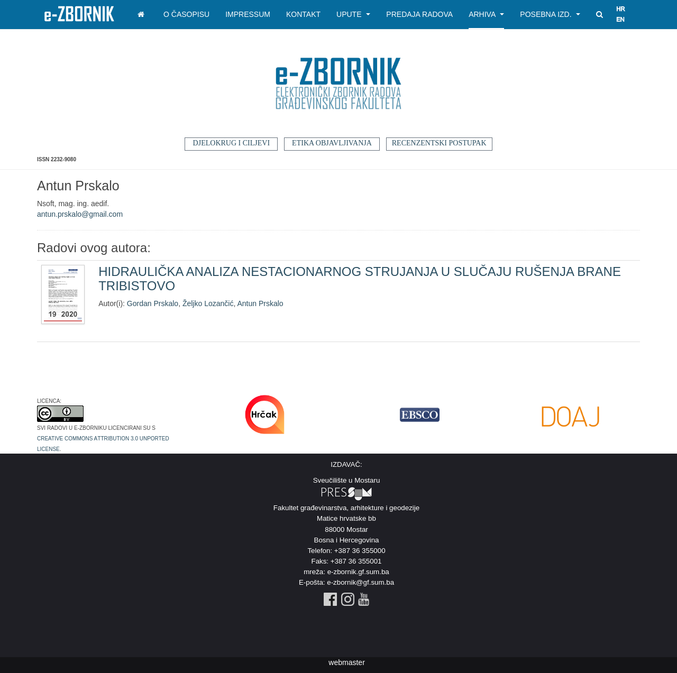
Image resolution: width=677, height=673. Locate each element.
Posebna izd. (550, 14)
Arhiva (486, 14)
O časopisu (186, 14)
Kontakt (303, 14)
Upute (353, 14)
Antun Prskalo (260, 303)
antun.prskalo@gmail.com (80, 214)
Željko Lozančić (208, 303)
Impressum (247, 14)
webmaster (346, 662)
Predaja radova (419, 14)
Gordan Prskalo (152, 303)
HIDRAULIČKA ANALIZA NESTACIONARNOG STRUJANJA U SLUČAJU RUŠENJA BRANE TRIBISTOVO (359, 278)
